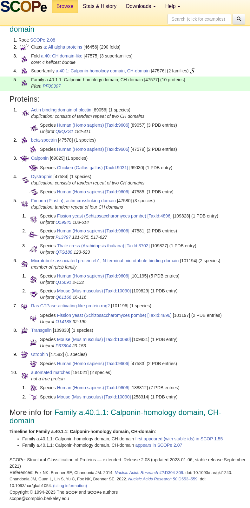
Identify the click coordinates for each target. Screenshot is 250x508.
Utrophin (39, 354)
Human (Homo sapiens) (80, 125)
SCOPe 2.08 (42, 40)
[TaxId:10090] (117, 290)
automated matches (50, 372)
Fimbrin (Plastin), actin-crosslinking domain (73, 200)
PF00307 (52, 86)
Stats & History (99, 6)
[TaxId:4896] (159, 215)
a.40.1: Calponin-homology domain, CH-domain (103, 70)
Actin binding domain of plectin (61, 109)
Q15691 (63, 282)
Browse (64, 6)
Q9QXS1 (64, 131)
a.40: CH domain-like (61, 55)
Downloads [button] (141, 6)
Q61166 (63, 297)
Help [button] (172, 6)
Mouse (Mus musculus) (80, 290)
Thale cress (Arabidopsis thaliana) (90, 245)
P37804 (63, 345)
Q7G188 (64, 252)
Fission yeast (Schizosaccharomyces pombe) (101, 215)
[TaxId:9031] (116, 167)
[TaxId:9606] (117, 125)
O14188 (63, 321)
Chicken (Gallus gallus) (80, 167)
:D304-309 (149, 472)
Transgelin (41, 330)
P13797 (63, 237)
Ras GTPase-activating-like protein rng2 (70, 305)
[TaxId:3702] (137, 245)
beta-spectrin (44, 140)
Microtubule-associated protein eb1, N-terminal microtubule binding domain (105, 260)
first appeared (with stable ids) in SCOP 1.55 (179, 438)
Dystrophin (41, 176)
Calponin (40, 158)
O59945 (63, 222)
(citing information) (70, 485)
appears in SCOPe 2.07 (158, 445)
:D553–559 (163, 479)
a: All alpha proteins (62, 47)
